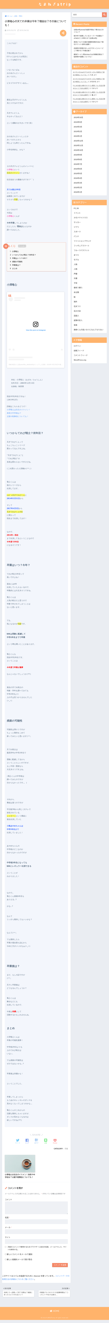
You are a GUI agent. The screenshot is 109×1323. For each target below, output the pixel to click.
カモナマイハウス (81, 219)
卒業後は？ (15, 265)
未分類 (76, 295)
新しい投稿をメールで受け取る (19, 1262)
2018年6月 (78, 170)
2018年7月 (78, 165)
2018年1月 (78, 194)
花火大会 (77, 314)
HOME (54, 1314)
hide (22, 245)
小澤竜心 (14, 251)
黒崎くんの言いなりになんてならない (89, 333)
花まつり (77, 310)
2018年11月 (78, 146)
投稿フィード (79, 354)
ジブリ (76, 229)
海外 (75, 305)
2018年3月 (78, 184)
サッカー (77, 224)
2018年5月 (78, 175)
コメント (8, 1202)
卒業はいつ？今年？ (19, 258)
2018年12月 (78, 141)
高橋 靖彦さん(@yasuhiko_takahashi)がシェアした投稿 (27, 364)
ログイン (77, 350)
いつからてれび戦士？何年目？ (23, 254)
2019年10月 (78, 118)
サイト (7, 1240)
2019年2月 (78, 132)
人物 (75, 267)
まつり (76, 257)
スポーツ (77, 234)
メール (8, 1230)
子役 (66, 1148)
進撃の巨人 (78, 324)
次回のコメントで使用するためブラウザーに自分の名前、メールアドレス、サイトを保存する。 (37, 1251)
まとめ (13, 268)
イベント (77, 215)
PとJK (76, 210)
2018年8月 (78, 160)
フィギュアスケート (82, 248)
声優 (75, 276)
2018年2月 (78, 189)
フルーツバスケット (82, 253)
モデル (76, 262)
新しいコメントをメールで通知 (19, 1257)
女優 (75, 281)
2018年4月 (78, 179)
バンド (76, 238)
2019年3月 (78, 127)
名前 (7, 1220)
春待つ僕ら (78, 291)
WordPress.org (80, 364)
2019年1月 (78, 137)
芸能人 (76, 319)
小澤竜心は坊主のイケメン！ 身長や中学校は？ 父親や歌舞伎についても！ (18, 412)
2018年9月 (78, 156)
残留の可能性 (16, 261)
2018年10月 (78, 151)
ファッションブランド (83, 243)
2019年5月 (78, 122)
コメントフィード (81, 359)
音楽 (75, 329)
